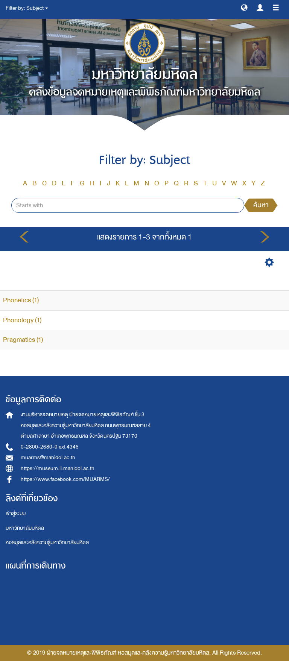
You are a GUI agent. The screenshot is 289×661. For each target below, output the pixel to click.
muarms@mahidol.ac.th (48, 457)
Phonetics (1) (21, 300)
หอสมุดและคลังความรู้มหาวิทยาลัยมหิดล (47, 542)
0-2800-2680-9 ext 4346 (50, 447)
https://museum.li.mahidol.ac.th (57, 468)
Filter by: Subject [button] (27, 8)
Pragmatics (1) (23, 340)
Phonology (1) (22, 320)
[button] (244, 7)
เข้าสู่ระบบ (16, 513)
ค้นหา (260, 205)
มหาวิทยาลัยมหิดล (25, 528)
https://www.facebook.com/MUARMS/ (65, 479)
